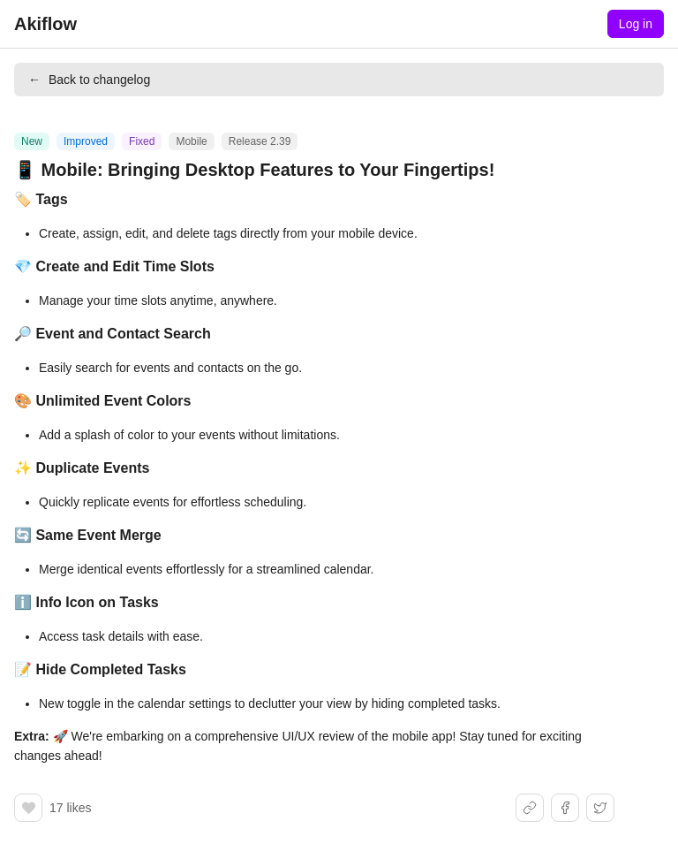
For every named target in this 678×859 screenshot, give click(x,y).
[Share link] (530, 808)
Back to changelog (89, 79)
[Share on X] (600, 808)
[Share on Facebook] (565, 808)
